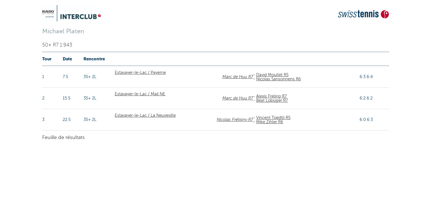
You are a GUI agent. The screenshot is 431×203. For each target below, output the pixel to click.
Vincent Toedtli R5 (273, 117)
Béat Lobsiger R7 (272, 100)
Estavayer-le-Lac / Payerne (140, 72)
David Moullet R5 (272, 74)
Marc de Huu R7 (237, 76)
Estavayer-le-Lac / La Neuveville (145, 115)
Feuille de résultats (63, 137)
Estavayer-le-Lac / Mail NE (140, 94)
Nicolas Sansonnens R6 (278, 79)
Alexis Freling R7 (271, 96)
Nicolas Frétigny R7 (235, 119)
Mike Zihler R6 (269, 122)
